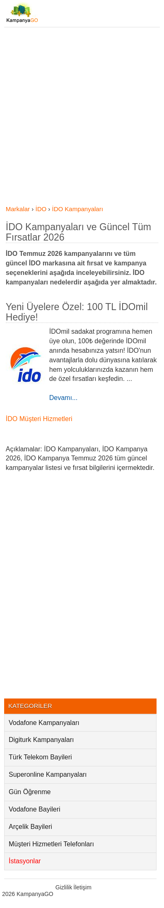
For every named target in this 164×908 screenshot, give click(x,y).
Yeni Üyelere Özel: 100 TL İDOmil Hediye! (77, 312)
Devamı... (63, 397)
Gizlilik (63, 887)
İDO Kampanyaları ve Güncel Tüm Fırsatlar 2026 (78, 232)
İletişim (82, 887)
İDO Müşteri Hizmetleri (39, 418)
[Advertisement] (82, 118)
